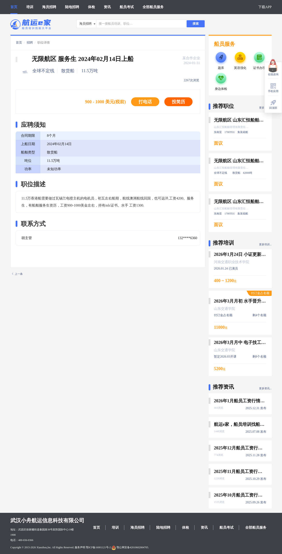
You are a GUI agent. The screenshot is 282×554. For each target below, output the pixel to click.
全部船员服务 (153, 7)
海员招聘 (49, 7)
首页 (13, 7)
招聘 (30, 42)
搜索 (196, 23)
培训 (29, 7)
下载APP (265, 7)
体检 (91, 7)
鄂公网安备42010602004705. (130, 547)
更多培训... (265, 244)
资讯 (107, 7)
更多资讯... (265, 388)
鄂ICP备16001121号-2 (98, 547)
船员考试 (127, 7)
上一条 (17, 273)
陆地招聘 (72, 7)
